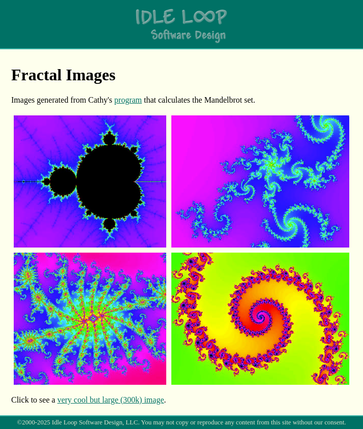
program (128, 100)
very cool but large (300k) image (110, 399)
